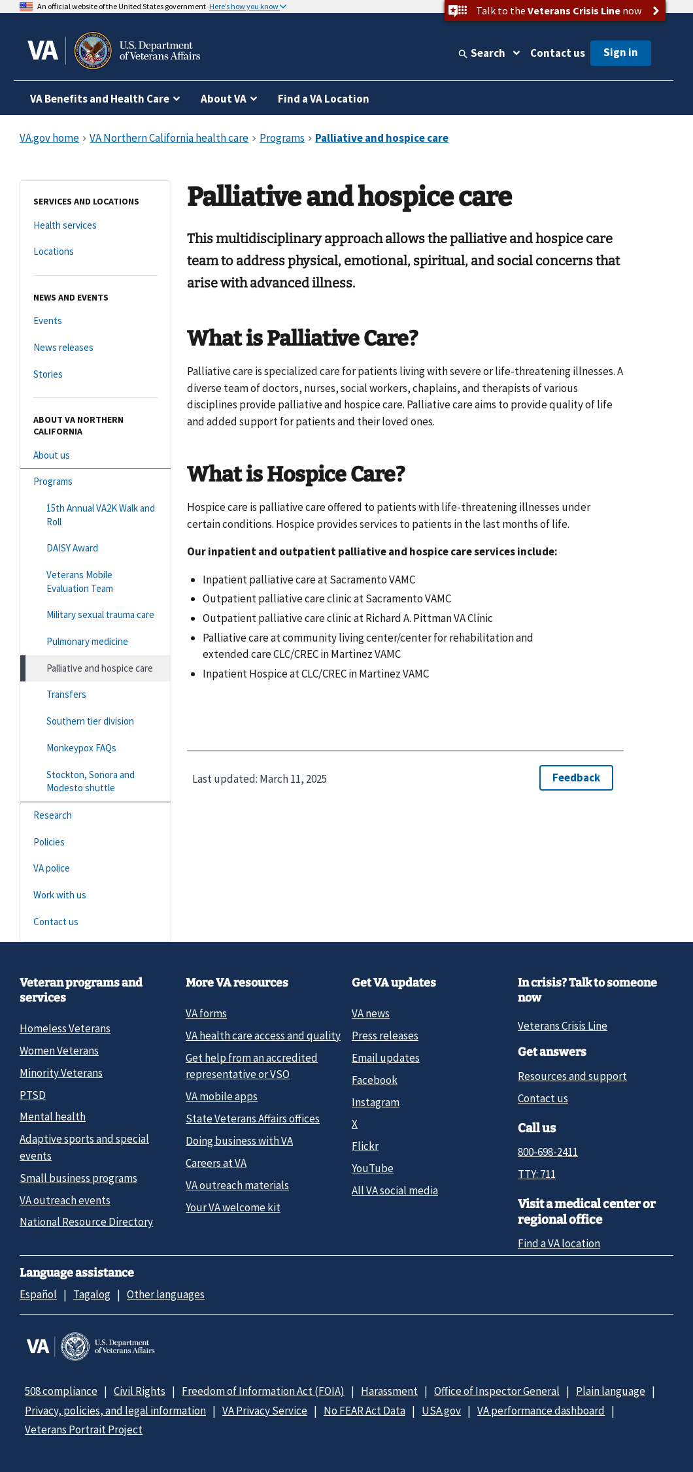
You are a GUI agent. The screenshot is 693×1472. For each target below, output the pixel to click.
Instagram (375, 1102)
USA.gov (441, 1410)
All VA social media (395, 1190)
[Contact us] (95, 922)
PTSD (33, 1095)
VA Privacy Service (264, 1410)
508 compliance (61, 1391)
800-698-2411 (548, 1152)
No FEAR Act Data (364, 1410)
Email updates (386, 1058)
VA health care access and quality (263, 1035)
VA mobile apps (222, 1096)
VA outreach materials (237, 1185)
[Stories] (95, 374)
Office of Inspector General (497, 1391)
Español (38, 1294)
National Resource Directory (86, 1222)
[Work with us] (95, 895)
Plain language (610, 1391)
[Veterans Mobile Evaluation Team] (95, 582)
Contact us (557, 53)
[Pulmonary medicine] (95, 642)
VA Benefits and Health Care (99, 98)
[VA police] (95, 868)
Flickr (365, 1146)
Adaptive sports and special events (84, 1147)
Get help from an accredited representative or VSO (252, 1066)
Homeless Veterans (65, 1028)
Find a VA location (559, 1243)
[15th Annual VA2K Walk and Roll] (95, 515)
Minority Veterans (61, 1073)
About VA (223, 98)
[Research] (95, 815)
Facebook (374, 1080)
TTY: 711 (537, 1174)
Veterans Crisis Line (562, 1026)
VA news (371, 1013)
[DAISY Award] (95, 548)
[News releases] (95, 348)
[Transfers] (95, 694)
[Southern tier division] (95, 721)
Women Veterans (59, 1050)
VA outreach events (65, 1200)
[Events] (95, 321)
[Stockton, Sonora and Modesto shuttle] (95, 782)
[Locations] (95, 251)
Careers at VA (216, 1163)
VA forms (206, 1013)
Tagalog (91, 1294)
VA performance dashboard (541, 1410)
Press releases (385, 1035)
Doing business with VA (239, 1141)
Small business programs (78, 1178)
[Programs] (95, 481)
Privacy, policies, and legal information (115, 1410)
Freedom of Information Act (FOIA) (263, 1391)
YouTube (373, 1168)
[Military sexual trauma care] (95, 615)
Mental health (53, 1116)
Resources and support (572, 1076)
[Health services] (95, 225)
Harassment (389, 1391)
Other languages (166, 1294)
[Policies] (95, 842)
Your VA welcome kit (233, 1207)
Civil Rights (139, 1391)
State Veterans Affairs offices (253, 1118)
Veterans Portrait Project (84, 1429)
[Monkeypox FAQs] (95, 748)
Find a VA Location (323, 98)
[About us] (95, 455)
